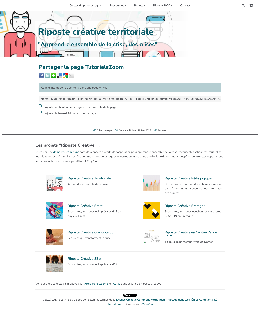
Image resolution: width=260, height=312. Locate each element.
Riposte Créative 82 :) (84, 258)
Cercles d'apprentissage (85, 5)
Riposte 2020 (162, 5)
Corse (116, 284)
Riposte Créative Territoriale (89, 178)
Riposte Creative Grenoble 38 (90, 232)
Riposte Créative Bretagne (185, 205)
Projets (139, 5)
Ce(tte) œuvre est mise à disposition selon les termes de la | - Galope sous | (130, 300)
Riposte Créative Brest (85, 205)
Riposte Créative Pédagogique (188, 178)
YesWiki (147, 304)
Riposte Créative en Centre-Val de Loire (191, 234)
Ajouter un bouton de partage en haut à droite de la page (77, 106)
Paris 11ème (100, 284)
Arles (87, 284)
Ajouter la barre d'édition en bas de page (67, 112)
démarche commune (66, 152)
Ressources (117, 5)
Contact (185, 5)
